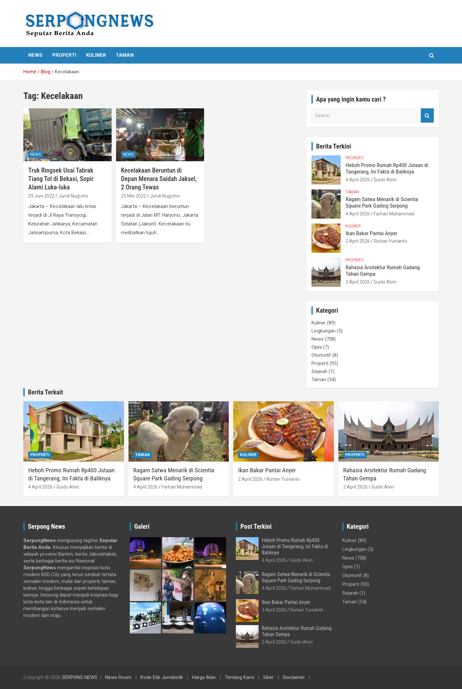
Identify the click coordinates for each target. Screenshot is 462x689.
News (35, 55)
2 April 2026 (358, 241)
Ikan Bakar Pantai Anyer (371, 233)
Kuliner (96, 55)
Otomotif (321, 355)
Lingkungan (323, 331)
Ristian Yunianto (390, 241)
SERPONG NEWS (79, 677)
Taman (125, 55)
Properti (64, 55)
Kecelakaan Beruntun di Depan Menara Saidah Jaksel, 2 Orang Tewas (159, 178)
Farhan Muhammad (394, 213)
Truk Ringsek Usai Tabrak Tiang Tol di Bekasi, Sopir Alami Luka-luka (60, 178)
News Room (118, 677)
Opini (316, 347)
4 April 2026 (358, 179)
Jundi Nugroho (73, 196)
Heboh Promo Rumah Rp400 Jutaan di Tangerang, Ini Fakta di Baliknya (387, 168)
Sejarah (319, 371)
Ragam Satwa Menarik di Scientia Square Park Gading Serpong (382, 202)
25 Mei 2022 (133, 196)
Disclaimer (294, 677)
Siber (268, 677)
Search (427, 115)
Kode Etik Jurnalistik (161, 677)
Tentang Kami (239, 677)
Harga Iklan (204, 677)
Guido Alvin (385, 179)
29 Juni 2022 (41, 196)
